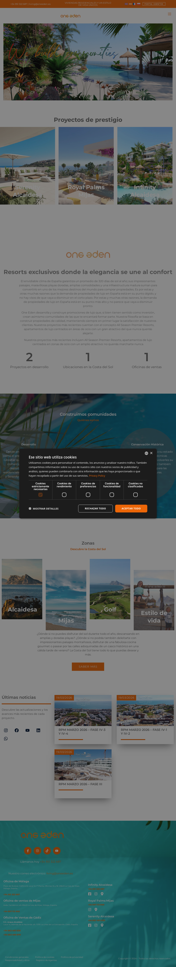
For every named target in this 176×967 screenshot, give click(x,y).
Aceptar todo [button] (131, 508)
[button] (43, 508)
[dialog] (88, 483)
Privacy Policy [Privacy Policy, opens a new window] (97, 475)
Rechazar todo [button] (95, 508)
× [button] (151, 453)
